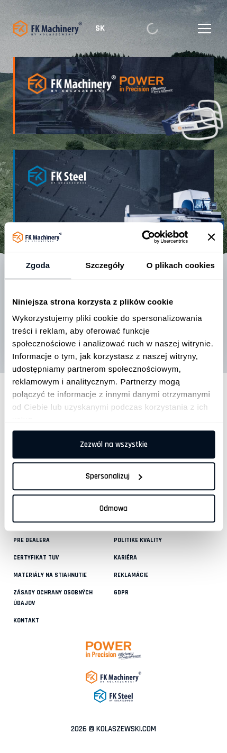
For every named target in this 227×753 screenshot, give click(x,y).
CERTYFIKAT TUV (36, 558)
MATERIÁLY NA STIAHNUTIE (50, 575)
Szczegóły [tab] (105, 265)
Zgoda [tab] (38, 265)
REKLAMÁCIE (131, 575)
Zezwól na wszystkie (114, 444)
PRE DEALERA (31, 540)
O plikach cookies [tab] (181, 265)
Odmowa (113, 508)
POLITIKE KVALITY (138, 540)
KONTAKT (26, 621)
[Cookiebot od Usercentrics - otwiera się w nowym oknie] (143, 237)
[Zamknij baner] (211, 237)
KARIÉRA (125, 558)
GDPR (121, 592)
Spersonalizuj (114, 476)
